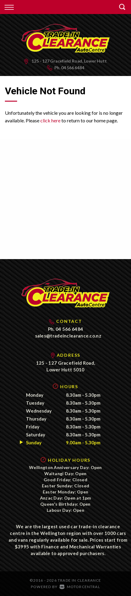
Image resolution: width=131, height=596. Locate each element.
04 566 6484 (72, 67)
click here (50, 120)
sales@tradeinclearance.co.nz (68, 335)
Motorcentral (80, 586)
